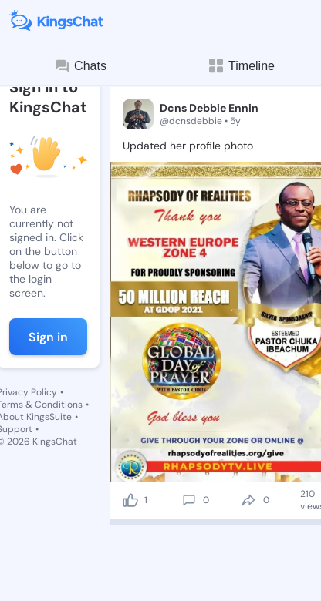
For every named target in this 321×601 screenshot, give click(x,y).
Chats (80, 66)
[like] (130, 500)
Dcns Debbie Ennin (209, 108)
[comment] (189, 500)
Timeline (241, 66)
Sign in (48, 337)
